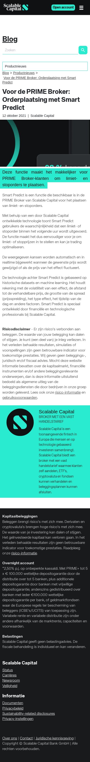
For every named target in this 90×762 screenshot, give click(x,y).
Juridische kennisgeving (55, 738)
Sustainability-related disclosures (28, 714)
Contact (26, 738)
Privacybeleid (12, 709)
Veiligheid (9, 686)
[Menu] (82, 7)
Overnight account (18, 563)
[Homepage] (16, 7)
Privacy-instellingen (17, 719)
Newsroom (11, 681)
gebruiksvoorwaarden (19, 398)
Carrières (9, 675)
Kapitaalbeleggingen (19, 516)
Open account (63, 7)
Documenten (12, 703)
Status (7, 670)
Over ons (9, 738)
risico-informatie (68, 393)
